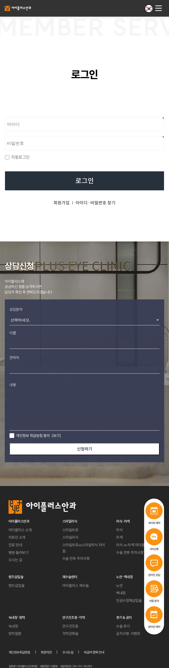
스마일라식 (70, 537)
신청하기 (84, 449)
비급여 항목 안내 (94, 652)
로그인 (84, 181)
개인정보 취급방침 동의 (38, 435)
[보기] (56, 435)
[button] (148, 8)
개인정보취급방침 (19, 652)
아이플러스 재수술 (75, 585)
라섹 (119, 537)
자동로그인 (20, 157)
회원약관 (46, 652)
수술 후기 (123, 626)
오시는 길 (15, 559)
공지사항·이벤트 (128, 633)
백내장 (121, 593)
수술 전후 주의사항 (76, 558)
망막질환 (15, 633)
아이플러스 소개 (20, 530)
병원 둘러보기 (19, 552)
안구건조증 (70, 626)
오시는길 (67, 652)
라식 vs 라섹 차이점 (130, 545)
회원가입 (62, 203)
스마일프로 (70, 530)
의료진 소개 (17, 537)
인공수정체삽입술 (129, 600)
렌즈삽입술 (17, 585)
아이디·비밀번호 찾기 (95, 203)
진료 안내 (15, 545)
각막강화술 (70, 633)
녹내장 (13, 626)
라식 (119, 530)
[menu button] (158, 8)
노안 (119, 585)
